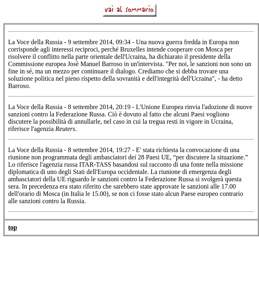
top (12, 227)
